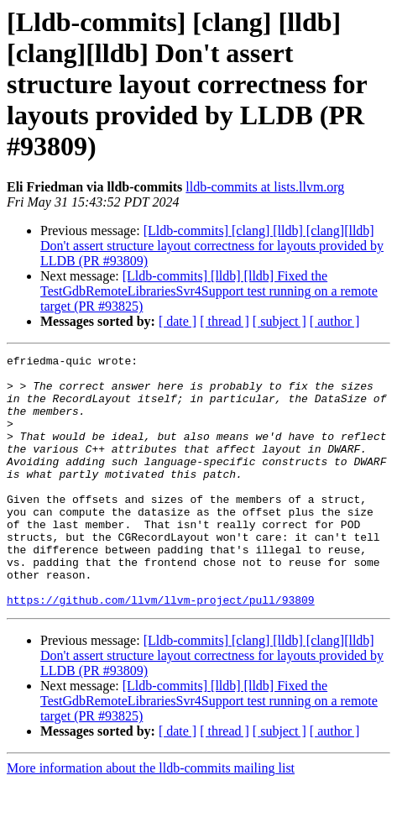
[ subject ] (279, 321)
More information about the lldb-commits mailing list (151, 818)
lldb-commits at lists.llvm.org (264, 187)
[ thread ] (224, 321)
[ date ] (177, 321)
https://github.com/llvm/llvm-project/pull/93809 (161, 649)
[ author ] (335, 321)
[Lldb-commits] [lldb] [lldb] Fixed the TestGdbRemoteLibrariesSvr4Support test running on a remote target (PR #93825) (209, 291)
